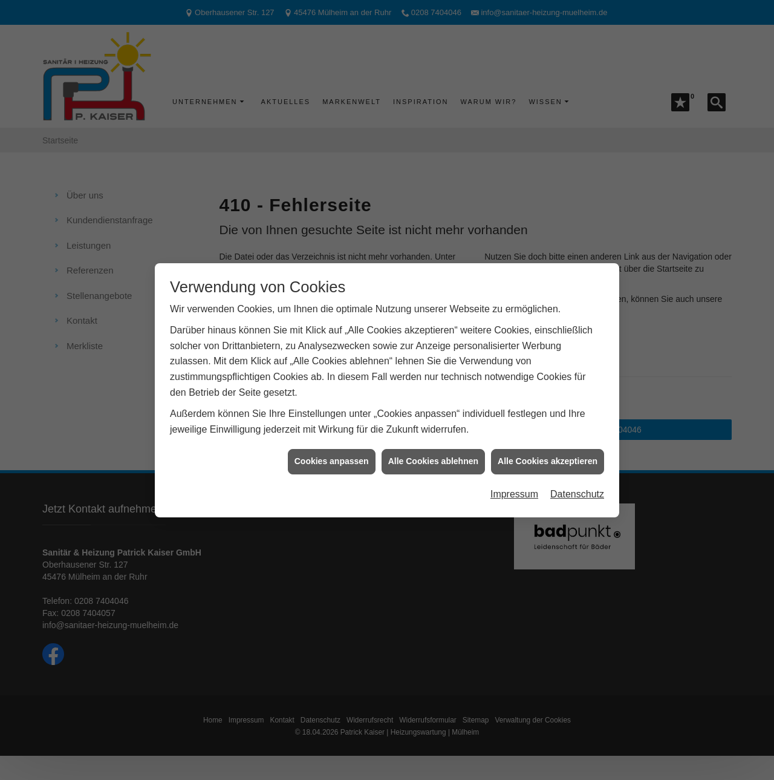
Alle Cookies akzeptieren (547, 454)
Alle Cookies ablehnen (433, 454)
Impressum (514, 487)
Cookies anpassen (331, 454)
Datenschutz (577, 487)
